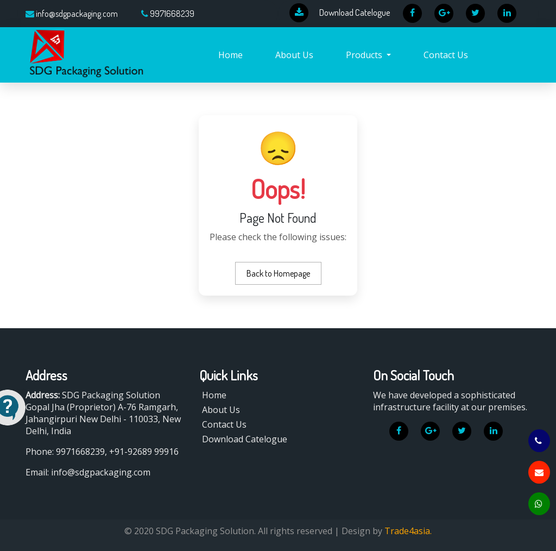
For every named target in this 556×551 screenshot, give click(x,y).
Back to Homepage (278, 273)
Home (230, 55)
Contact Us (446, 55)
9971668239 (172, 13)
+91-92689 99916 (144, 452)
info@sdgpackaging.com (77, 13)
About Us (294, 55)
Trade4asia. (408, 531)
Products (365, 55)
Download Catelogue (244, 439)
